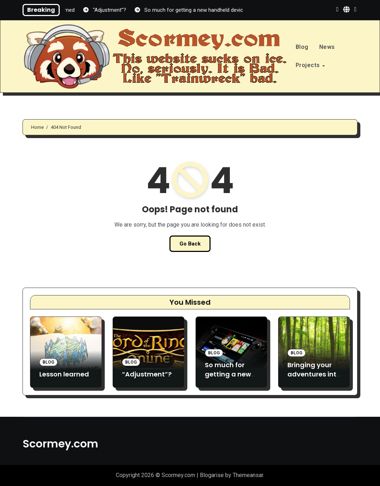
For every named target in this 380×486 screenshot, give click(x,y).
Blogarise (212, 475)
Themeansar (248, 475)
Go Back (190, 244)
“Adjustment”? (147, 374)
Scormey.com (60, 443)
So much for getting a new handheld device (228, 379)
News (327, 47)
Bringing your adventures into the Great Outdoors (314, 379)
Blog (302, 47)
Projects (309, 65)
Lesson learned (64, 374)
